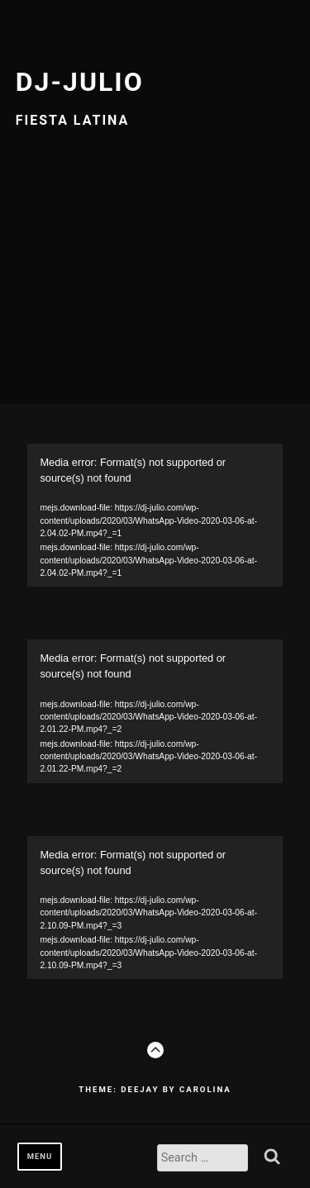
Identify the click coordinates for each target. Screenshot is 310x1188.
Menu (40, 1156)
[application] (154, 515)
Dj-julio (80, 81)
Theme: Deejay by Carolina (155, 1089)
